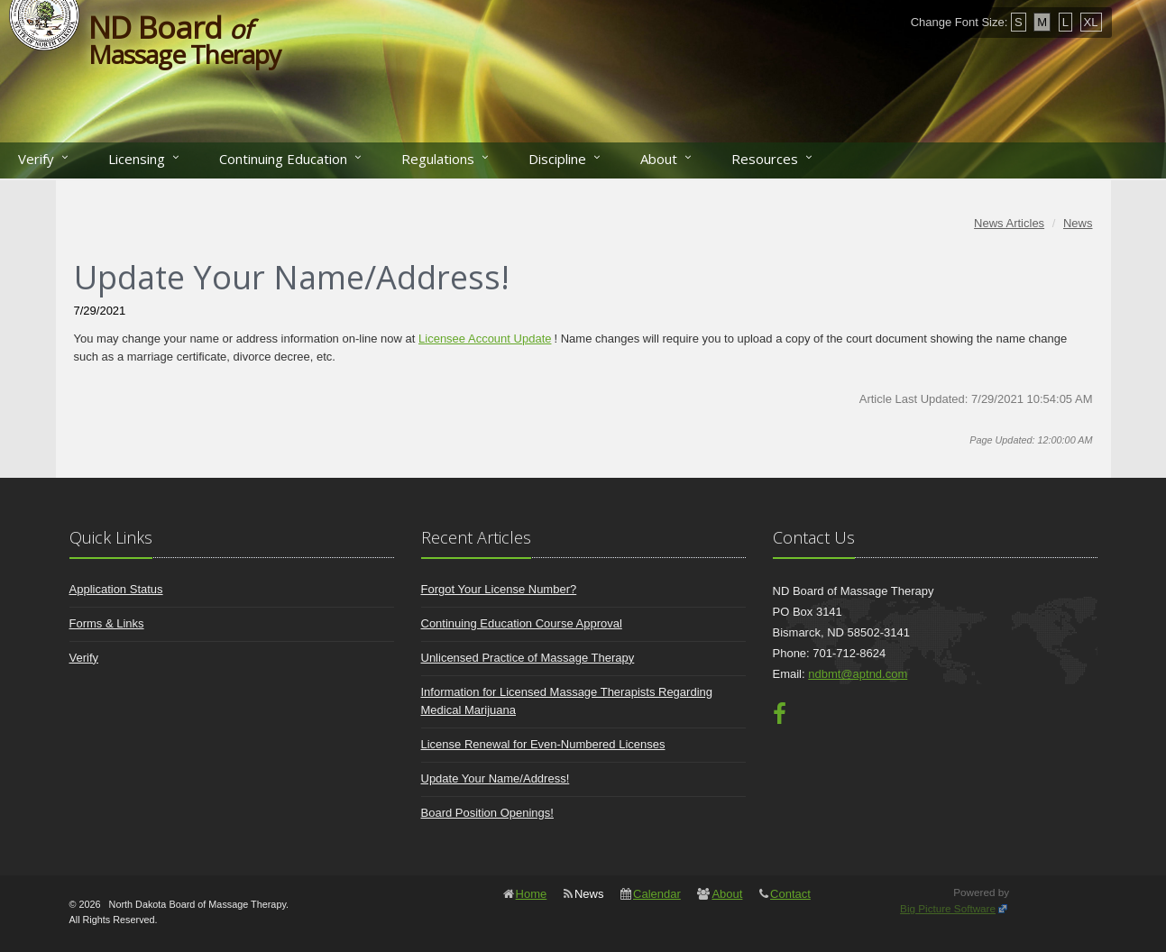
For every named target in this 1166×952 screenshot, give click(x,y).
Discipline (557, 159)
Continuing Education (283, 159)
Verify (36, 159)
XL (1091, 22)
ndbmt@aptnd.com (857, 674)
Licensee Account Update (484, 338)
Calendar (657, 894)
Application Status (116, 589)
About (658, 159)
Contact (790, 894)
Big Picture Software (948, 908)
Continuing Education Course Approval (521, 623)
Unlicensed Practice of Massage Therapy (528, 657)
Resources (764, 159)
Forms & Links (106, 623)
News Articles (1009, 223)
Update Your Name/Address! (495, 778)
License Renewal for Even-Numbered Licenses (543, 744)
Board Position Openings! (487, 812)
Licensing (136, 159)
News (1078, 223)
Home (531, 894)
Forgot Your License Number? (499, 589)
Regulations (437, 159)
